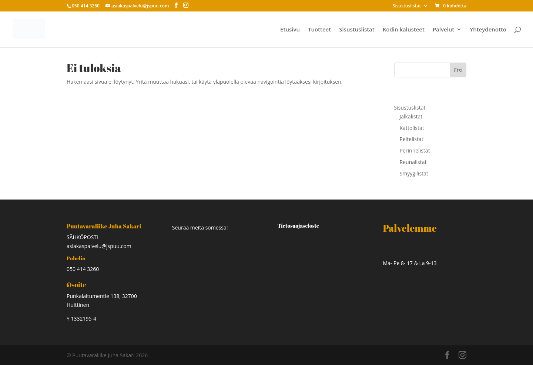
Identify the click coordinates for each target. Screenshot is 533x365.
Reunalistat (413, 161)
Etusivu (290, 30)
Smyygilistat (414, 173)
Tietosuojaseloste (298, 225)
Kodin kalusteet (404, 30)
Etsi (458, 70)
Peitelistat (411, 139)
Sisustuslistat (407, 6)
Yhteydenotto (488, 30)
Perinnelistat (415, 150)
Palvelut (443, 30)
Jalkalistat (411, 116)
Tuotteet (319, 30)
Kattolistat (412, 127)
